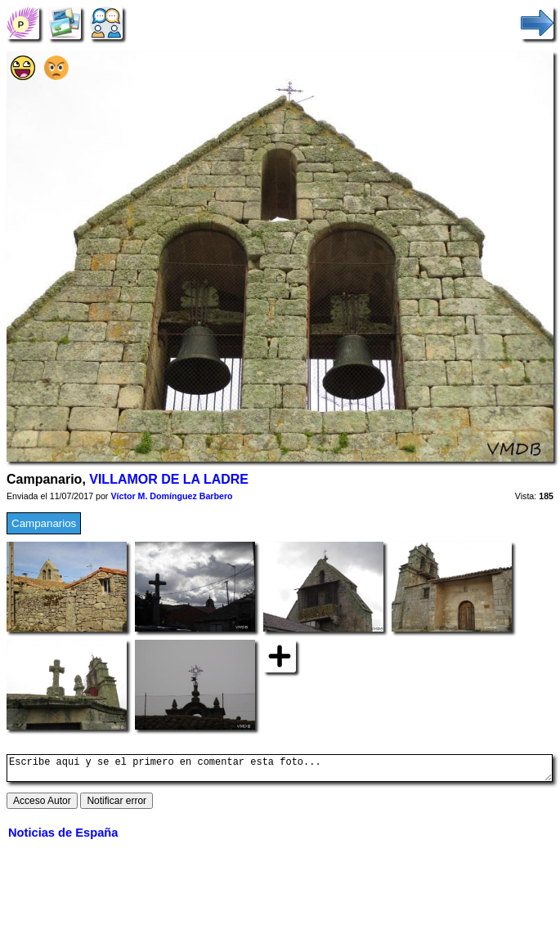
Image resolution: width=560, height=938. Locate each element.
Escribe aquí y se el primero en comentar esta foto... (280, 770)
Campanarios (43, 523)
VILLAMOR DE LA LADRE (169, 479)
